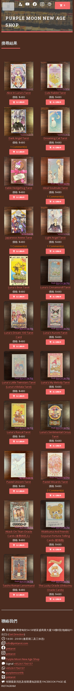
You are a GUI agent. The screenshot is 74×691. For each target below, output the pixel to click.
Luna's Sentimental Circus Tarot (55, 419)
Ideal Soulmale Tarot (55, 173)
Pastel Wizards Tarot (55, 467)
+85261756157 (23, 663)
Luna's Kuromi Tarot (55, 317)
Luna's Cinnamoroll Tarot (55, 272)
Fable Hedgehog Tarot (19, 173)
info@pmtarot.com (17, 643)
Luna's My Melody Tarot (55, 367)
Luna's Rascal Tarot (19, 417)
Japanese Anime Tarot (19, 222)
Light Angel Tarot (55, 222)
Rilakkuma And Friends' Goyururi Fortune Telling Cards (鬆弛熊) (55, 521)
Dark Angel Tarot (19, 123)
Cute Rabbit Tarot (55, 78)
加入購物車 (19, 102)
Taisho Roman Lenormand (19, 570)
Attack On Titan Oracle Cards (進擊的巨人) (19, 519)
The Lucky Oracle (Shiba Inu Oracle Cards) (55, 573)
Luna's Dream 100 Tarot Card (19, 320)
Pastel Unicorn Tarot (19, 467)
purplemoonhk (15, 672)
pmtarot (10, 648)
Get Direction (16, 634)
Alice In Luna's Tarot (19, 78)
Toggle (8, 7)
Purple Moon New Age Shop (22, 659)
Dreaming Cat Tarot (55, 123)
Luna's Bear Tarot (19, 272)
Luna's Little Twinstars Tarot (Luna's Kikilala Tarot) (19, 369)
